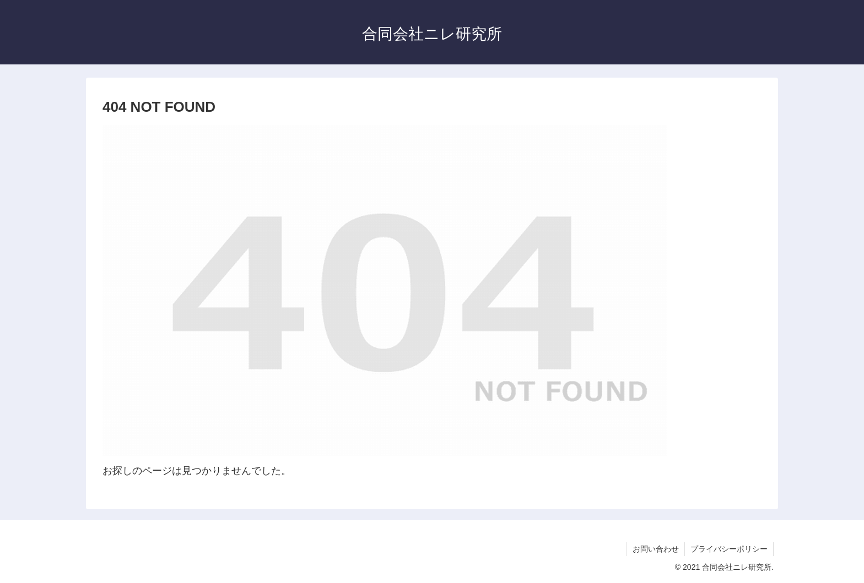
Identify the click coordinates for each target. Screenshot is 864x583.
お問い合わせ (656, 548)
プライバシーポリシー (729, 548)
